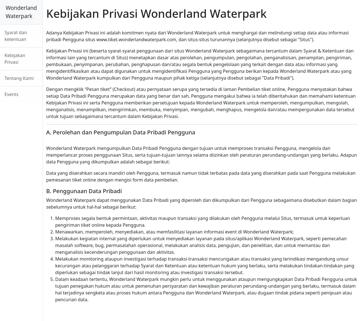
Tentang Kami (19, 78)
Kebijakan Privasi (15, 58)
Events (11, 94)
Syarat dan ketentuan (16, 35)
